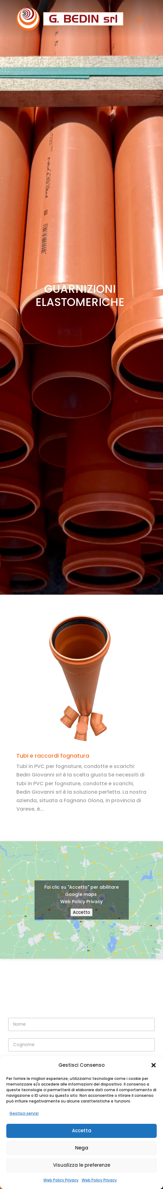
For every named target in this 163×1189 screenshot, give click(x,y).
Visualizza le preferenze (81, 1165)
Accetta (81, 1130)
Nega (81, 1147)
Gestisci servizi (24, 1113)
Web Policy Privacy (61, 1180)
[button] (153, 1065)
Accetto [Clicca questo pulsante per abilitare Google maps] (81, 912)
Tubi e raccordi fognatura (52, 756)
